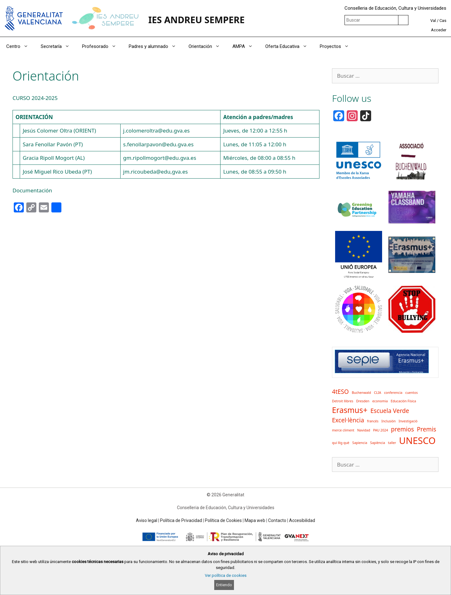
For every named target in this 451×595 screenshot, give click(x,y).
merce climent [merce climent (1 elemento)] (343, 430)
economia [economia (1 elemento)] (380, 401)
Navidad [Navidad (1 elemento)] (363, 430)
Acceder (438, 30)
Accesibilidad (302, 520)
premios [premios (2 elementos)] (402, 429)
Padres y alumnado (155, 46)
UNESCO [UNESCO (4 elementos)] (417, 440)
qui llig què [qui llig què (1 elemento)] (340, 443)
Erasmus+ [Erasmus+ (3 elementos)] (349, 410)
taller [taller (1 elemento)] (392, 443)
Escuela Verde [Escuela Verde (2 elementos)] (390, 411)
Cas (442, 20)
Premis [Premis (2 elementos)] (426, 429)
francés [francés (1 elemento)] (373, 421)
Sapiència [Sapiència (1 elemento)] (377, 443)
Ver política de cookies (225, 575)
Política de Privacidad (181, 520)
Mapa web (255, 520)
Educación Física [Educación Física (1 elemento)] (403, 401)
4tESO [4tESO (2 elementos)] (340, 392)
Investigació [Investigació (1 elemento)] (408, 421)
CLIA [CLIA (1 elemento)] (377, 392)
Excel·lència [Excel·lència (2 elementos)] (348, 420)
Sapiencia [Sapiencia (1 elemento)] (359, 443)
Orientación (207, 46)
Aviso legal (146, 520)
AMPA (245, 46)
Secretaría (58, 46)
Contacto (277, 520)
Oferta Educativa (289, 46)
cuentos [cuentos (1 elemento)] (411, 392)
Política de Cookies (223, 520)
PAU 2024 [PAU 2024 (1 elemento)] (380, 430)
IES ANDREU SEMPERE (196, 19)
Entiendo (224, 584)
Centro (20, 46)
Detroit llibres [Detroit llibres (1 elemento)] (342, 401)
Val (433, 20)
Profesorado (102, 46)
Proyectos (337, 46)
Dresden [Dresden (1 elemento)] (362, 401)
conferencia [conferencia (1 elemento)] (393, 392)
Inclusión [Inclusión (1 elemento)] (388, 421)
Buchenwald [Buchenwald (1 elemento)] (361, 392)
